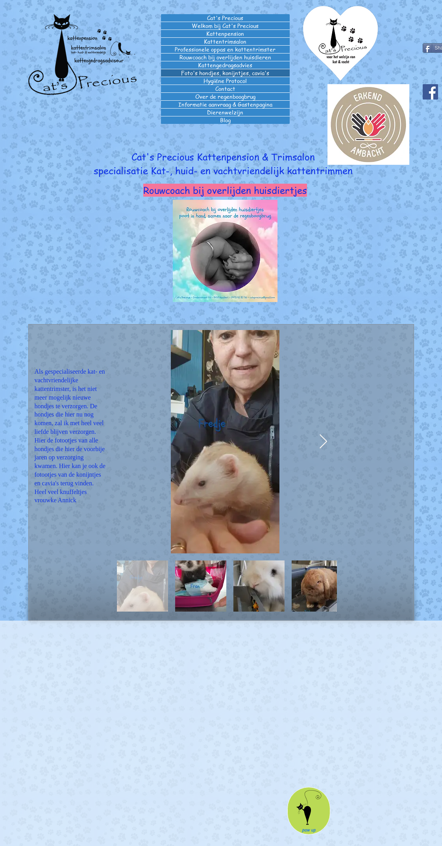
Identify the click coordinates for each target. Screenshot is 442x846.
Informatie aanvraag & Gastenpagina (225, 104)
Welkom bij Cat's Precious (225, 25)
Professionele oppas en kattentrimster (225, 49)
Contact (225, 88)
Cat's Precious (225, 18)
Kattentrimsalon (225, 41)
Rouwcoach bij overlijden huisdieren (225, 57)
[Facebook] (430, 92)
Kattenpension (225, 33)
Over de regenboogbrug (225, 96)
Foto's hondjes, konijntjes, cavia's (225, 73)
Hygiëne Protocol (225, 81)
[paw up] (308, 811)
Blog (225, 120)
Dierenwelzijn (225, 112)
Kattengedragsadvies (225, 65)
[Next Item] (323, 442)
